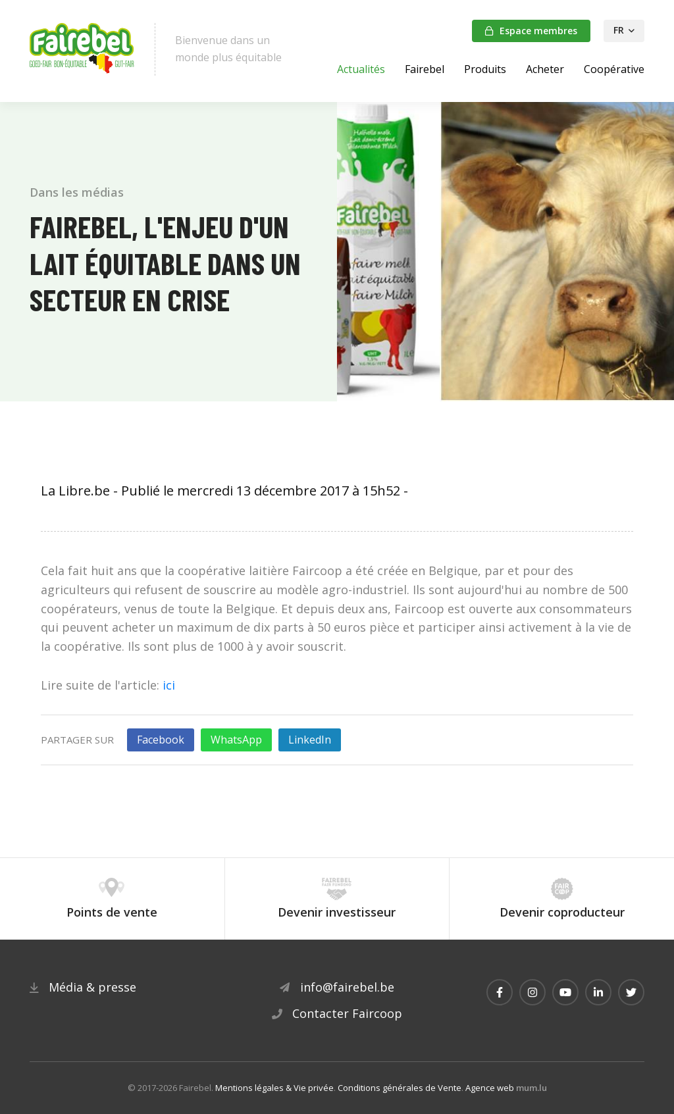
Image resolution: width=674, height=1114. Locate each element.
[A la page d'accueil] (82, 49)
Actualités (361, 69)
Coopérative (614, 69)
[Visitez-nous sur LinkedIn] (598, 992)
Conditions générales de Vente (399, 1088)
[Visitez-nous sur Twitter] (631, 992)
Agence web (489, 1088)
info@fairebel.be (347, 987)
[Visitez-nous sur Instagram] (532, 992)
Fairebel (424, 69)
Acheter (545, 69)
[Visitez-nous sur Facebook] (499, 992)
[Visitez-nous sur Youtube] (565, 992)
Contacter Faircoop (347, 1013)
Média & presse (92, 987)
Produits (485, 69)
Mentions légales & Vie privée (274, 1088)
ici (169, 685)
